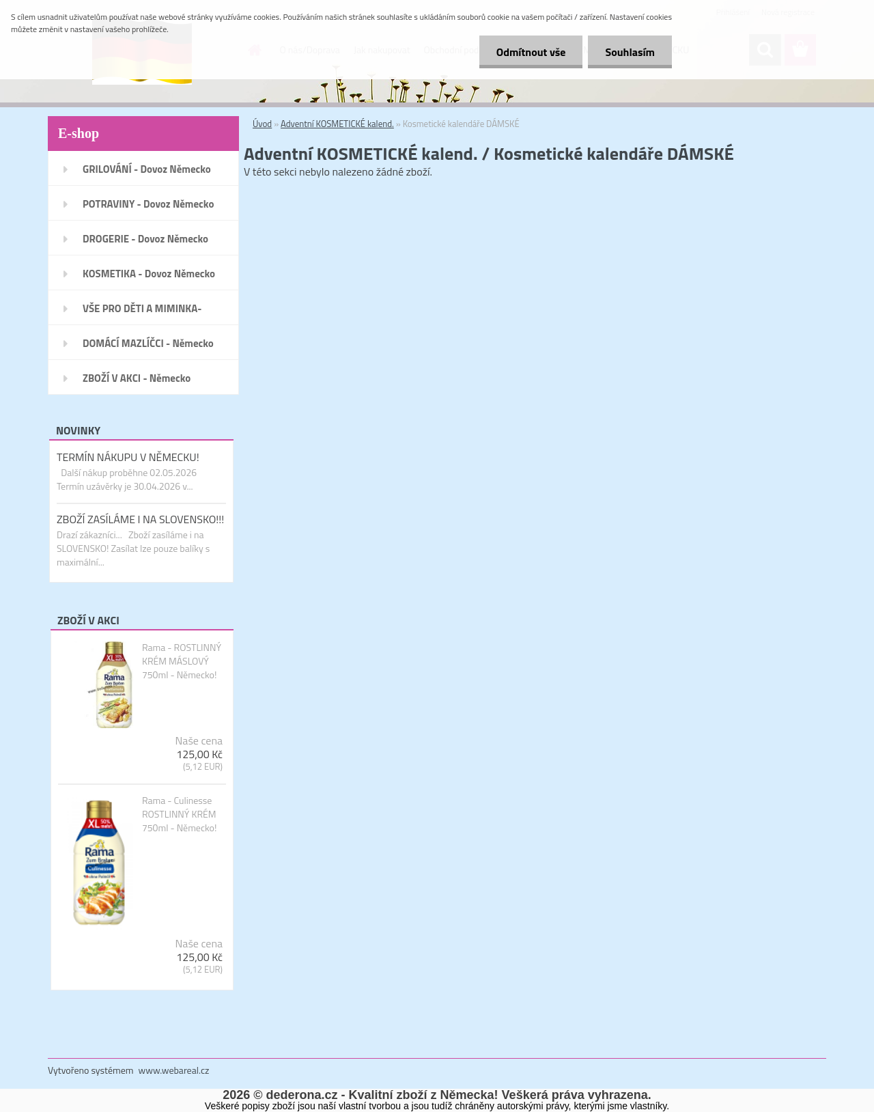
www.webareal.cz (174, 1070)
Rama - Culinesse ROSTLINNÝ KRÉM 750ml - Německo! (179, 814)
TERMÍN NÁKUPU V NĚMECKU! (128, 457)
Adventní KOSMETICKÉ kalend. (337, 123)
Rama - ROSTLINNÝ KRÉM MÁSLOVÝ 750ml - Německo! (181, 661)
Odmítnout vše (531, 52)
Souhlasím (630, 52)
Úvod (262, 123)
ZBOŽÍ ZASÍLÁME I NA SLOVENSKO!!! (140, 519)
